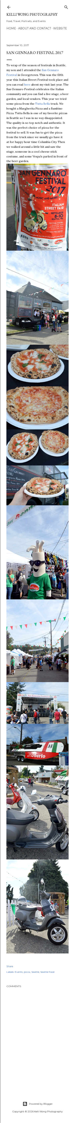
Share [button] (9, 966)
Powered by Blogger (38, 1103)
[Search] (66, 6)
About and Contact (34, 28)
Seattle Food (47, 971)
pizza (27, 971)
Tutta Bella (42, 103)
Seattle (35, 971)
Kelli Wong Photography (31, 14)
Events (19, 971)
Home (11, 28)
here (27, 84)
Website (60, 28)
